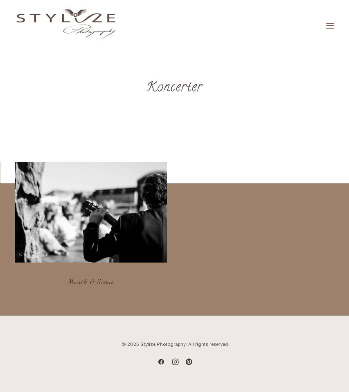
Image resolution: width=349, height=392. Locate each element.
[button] (91, 212)
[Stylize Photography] (66, 25)
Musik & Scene (91, 281)
